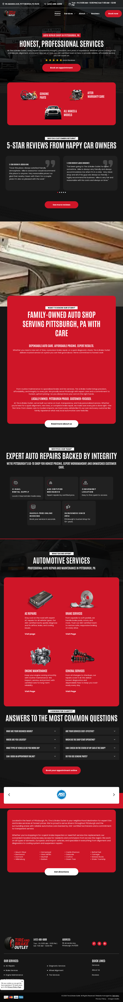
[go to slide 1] (57, 192)
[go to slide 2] (59, 192)
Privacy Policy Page (14, 987)
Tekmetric (115, 996)
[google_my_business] (105, 944)
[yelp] (99, 944)
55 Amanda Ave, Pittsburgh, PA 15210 (22, 4)
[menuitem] (59, 14)
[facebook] (94, 944)
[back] (9, 794)
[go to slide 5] (65, 192)
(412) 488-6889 (54, 4)
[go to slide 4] (63, 192)
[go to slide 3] (61, 192)
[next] (114, 794)
